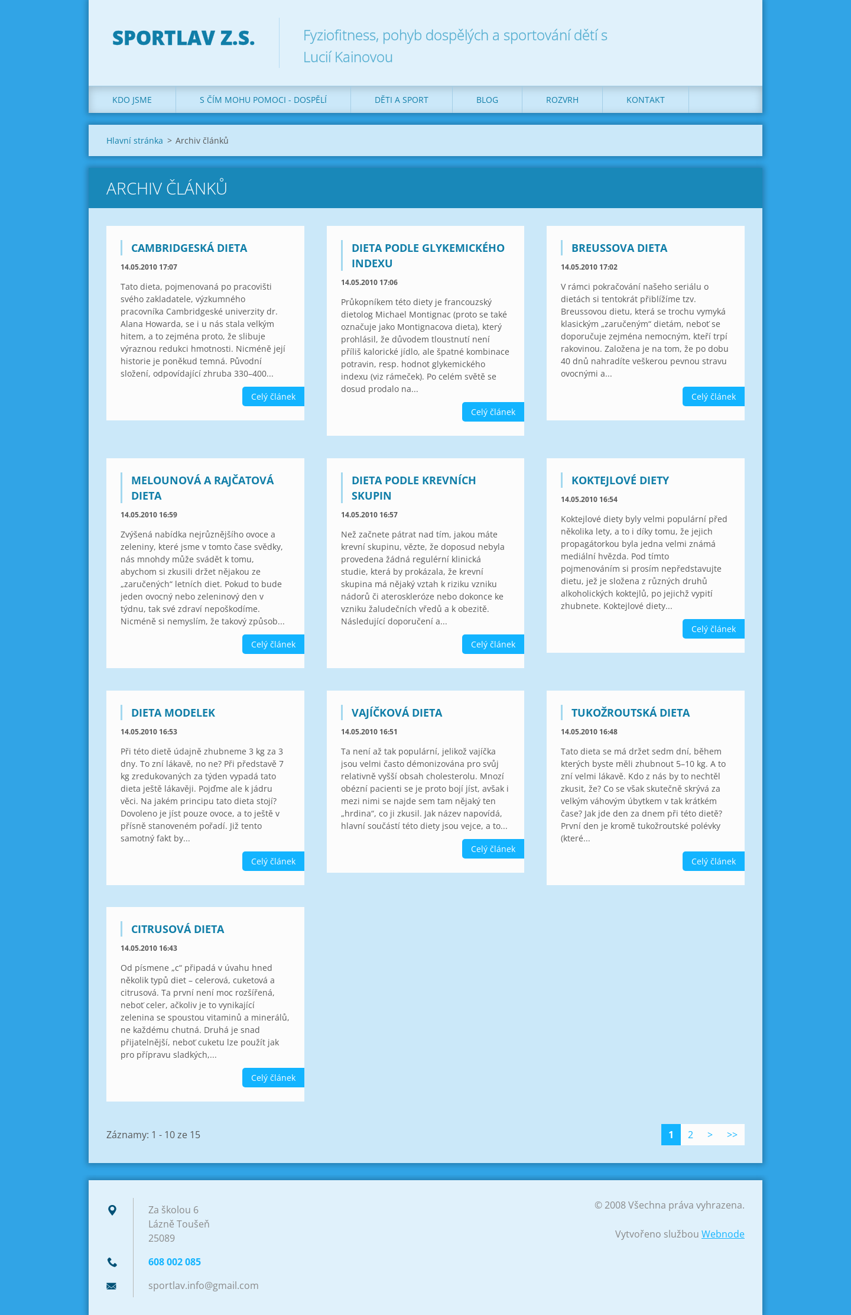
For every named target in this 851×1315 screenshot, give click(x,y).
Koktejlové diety (620, 480)
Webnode (723, 1233)
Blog (487, 99)
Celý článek (273, 396)
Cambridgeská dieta (189, 248)
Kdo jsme (132, 99)
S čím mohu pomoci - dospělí (263, 99)
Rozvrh (562, 99)
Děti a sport (401, 99)
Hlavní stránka (134, 140)
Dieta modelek (173, 712)
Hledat (732, 34)
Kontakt (645, 99)
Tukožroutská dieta (630, 712)
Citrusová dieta (177, 929)
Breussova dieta (619, 248)
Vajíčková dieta (397, 712)
